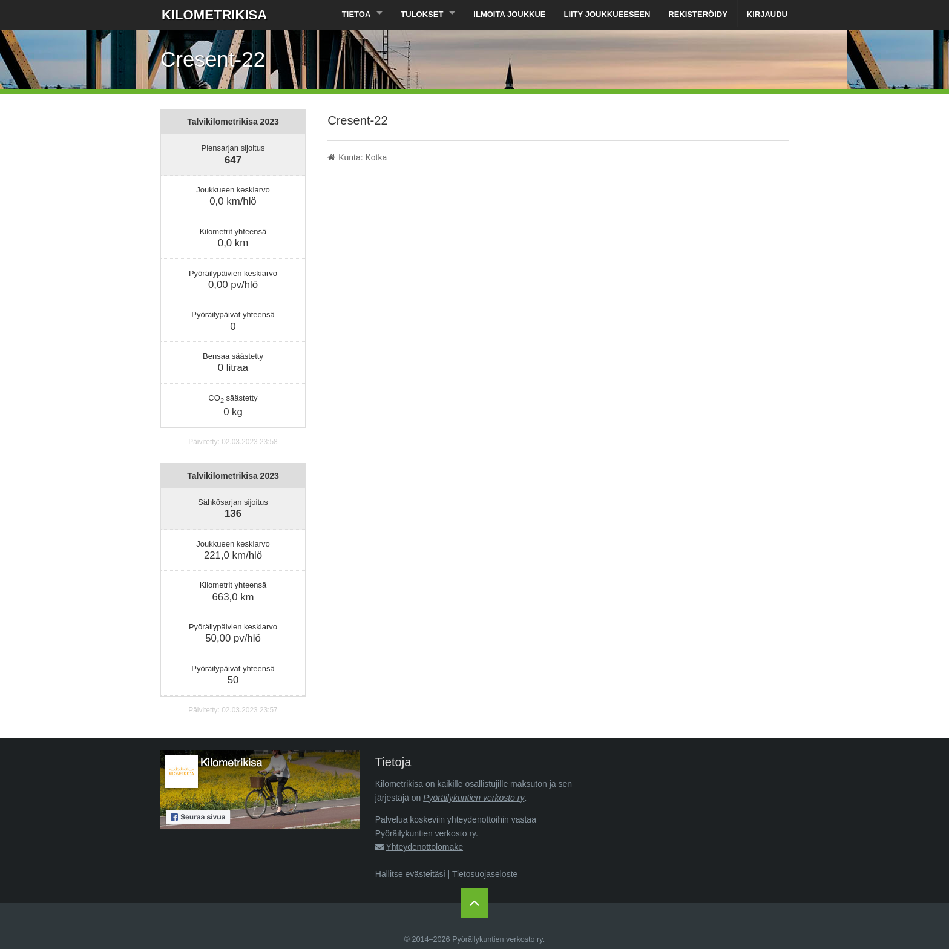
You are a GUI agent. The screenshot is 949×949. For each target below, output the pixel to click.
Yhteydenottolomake (424, 847)
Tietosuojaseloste (484, 874)
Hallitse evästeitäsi (410, 874)
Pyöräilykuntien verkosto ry (473, 798)
